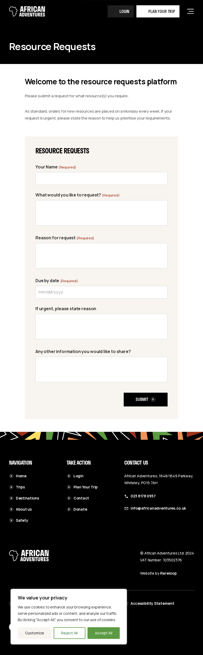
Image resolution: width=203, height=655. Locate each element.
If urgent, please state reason (65, 309)
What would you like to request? (77, 195)
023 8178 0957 (143, 495)
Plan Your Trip (82, 486)
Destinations (24, 498)
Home (17, 475)
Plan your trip (161, 11)
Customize (34, 632)
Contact (78, 498)
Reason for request (64, 238)
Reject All (69, 632)
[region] (69, 616)
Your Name (55, 167)
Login (124, 11)
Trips (17, 486)
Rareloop (168, 573)
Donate (77, 509)
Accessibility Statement (149, 603)
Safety (18, 520)
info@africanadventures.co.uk (158, 508)
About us (20, 509)
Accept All (103, 632)
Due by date (56, 281)
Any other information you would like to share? (83, 351)
